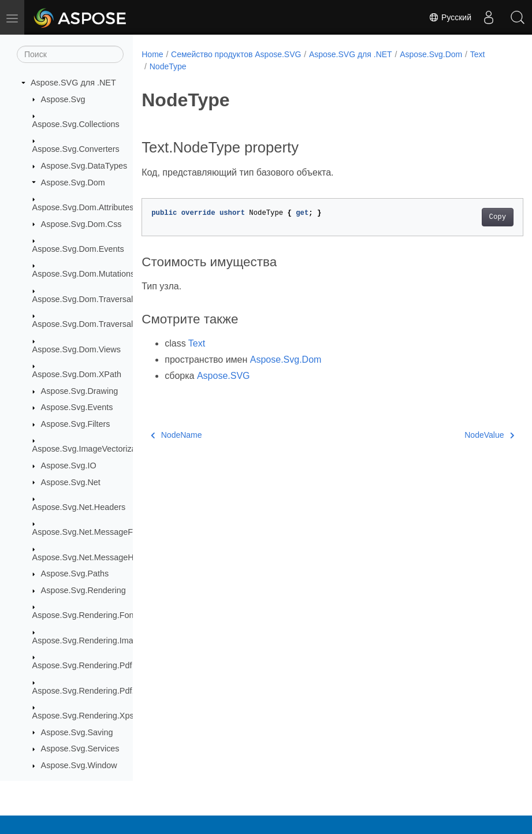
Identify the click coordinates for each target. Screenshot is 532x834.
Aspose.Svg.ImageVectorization (91, 448)
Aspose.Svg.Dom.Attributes (83, 207)
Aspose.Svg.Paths (75, 573)
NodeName (176, 435)
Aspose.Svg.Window (79, 765)
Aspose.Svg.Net (71, 482)
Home (152, 54)
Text (477, 54)
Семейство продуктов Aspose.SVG (236, 54)
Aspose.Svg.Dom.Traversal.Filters (95, 324)
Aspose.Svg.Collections (76, 124)
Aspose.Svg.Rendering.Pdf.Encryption (103, 690)
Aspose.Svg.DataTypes (84, 165)
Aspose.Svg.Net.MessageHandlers (96, 557)
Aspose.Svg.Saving (77, 732)
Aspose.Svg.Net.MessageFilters (91, 532)
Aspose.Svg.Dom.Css (81, 224)
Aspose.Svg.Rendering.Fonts (86, 615)
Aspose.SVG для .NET (73, 82)
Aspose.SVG (223, 376)
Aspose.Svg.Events (77, 407)
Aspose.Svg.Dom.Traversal (82, 299)
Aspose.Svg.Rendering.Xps (83, 715)
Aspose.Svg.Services (80, 748)
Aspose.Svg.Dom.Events (78, 249)
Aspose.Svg (63, 99)
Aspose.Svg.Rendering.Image (87, 640)
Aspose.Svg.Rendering (83, 590)
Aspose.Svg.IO (68, 465)
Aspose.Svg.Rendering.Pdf (82, 665)
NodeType (168, 66)
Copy (470, 217)
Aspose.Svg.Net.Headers (79, 507)
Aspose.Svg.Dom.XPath (76, 374)
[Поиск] (70, 54)
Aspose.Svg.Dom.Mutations (83, 273)
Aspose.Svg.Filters (75, 424)
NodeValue (463, 435)
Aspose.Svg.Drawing (79, 391)
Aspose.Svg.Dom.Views (76, 349)
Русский (450, 17)
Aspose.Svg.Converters (76, 149)
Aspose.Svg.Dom (73, 182)
